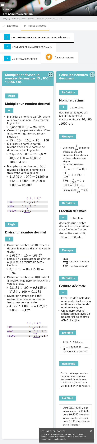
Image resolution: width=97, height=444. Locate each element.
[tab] (37, 38)
